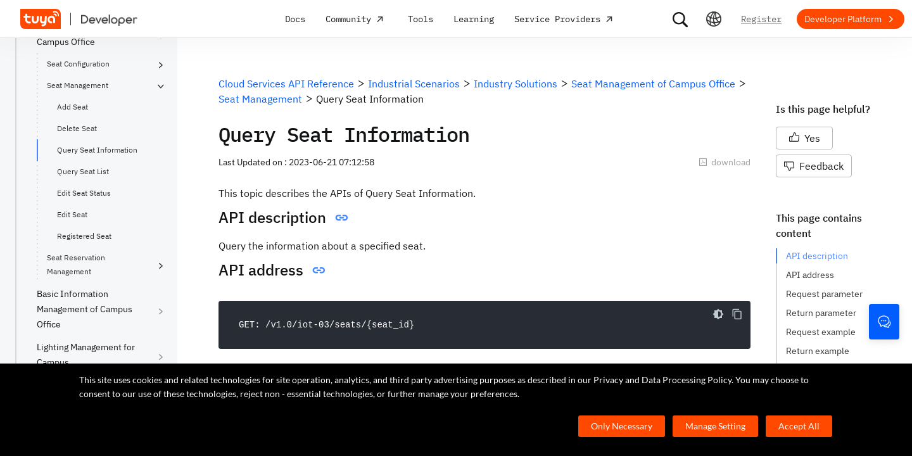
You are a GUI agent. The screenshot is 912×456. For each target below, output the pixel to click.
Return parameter (821, 313)
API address (810, 275)
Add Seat (72, 106)
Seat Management (77, 85)
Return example (817, 351)
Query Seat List (83, 171)
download (724, 162)
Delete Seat (77, 128)
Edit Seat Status (84, 193)
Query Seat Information (97, 150)
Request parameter (824, 294)
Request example (821, 332)
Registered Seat (84, 236)
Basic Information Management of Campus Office (84, 309)
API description (817, 256)
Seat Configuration (78, 63)
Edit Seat (72, 214)
